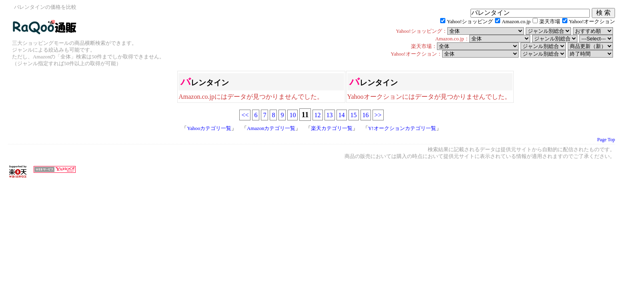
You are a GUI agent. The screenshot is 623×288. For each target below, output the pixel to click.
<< (244, 115)
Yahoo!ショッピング (470, 21)
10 (292, 115)
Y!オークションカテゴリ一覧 (402, 128)
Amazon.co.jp (516, 21)
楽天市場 (549, 21)
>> (378, 115)
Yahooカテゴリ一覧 (209, 128)
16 (366, 115)
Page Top (606, 139)
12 (318, 115)
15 (354, 115)
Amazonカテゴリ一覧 (271, 128)
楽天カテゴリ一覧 (332, 128)
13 (330, 115)
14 (342, 115)
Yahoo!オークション (592, 21)
